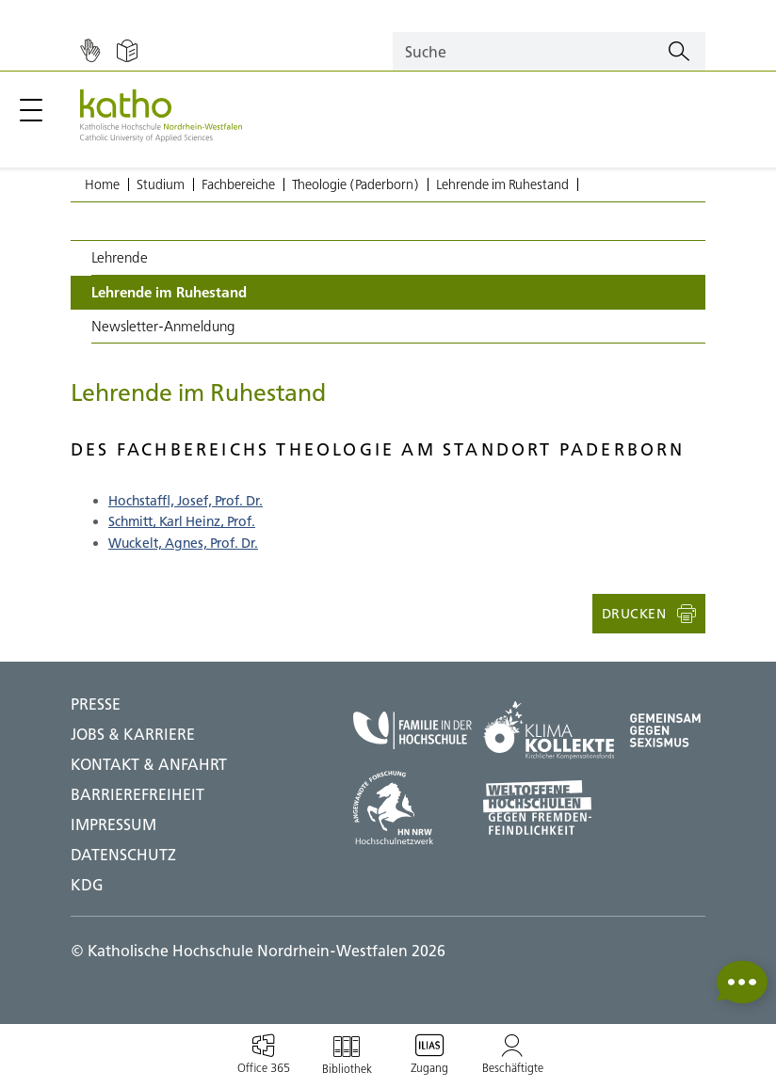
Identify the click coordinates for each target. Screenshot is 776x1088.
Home (102, 184)
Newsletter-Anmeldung (163, 326)
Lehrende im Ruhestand (502, 184)
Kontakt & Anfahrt (149, 764)
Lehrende (119, 257)
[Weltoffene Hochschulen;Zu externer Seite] (548, 807)
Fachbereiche (238, 184)
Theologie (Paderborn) (355, 184)
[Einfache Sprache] (127, 52)
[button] (742, 982)
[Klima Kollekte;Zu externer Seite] (548, 730)
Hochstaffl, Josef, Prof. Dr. (185, 500)
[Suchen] (679, 52)
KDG (87, 884)
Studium (161, 184)
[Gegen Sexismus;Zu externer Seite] (665, 730)
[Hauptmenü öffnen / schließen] (31, 110)
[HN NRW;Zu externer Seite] (412, 807)
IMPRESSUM (113, 824)
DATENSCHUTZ (123, 854)
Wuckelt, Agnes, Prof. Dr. (183, 543)
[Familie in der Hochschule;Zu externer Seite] (412, 731)
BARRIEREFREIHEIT (137, 794)
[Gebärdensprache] (90, 52)
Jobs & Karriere (133, 734)
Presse (96, 704)
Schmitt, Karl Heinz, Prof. (181, 521)
